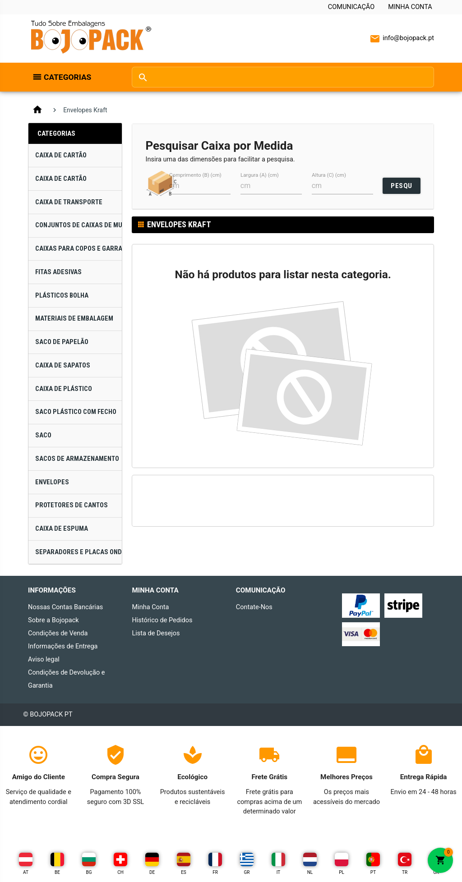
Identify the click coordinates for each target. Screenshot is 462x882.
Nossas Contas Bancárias (65, 607)
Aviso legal (44, 659)
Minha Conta (410, 7)
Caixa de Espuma (61, 529)
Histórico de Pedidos (162, 620)
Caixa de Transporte (68, 202)
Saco (43, 435)
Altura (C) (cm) (329, 175)
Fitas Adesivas (58, 272)
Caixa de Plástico (63, 389)
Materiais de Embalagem (74, 318)
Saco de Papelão (61, 342)
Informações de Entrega (62, 646)
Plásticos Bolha (61, 295)
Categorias (67, 77)
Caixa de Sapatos (62, 365)
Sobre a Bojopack (53, 620)
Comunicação (351, 7)
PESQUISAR (401, 188)
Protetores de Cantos (71, 505)
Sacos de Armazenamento (77, 459)
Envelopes (52, 482)
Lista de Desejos (156, 633)
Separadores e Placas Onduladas (78, 552)
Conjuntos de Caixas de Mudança (78, 225)
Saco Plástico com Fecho (75, 412)
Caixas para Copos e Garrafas (78, 249)
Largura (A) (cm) (259, 175)
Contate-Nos (254, 607)
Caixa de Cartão (61, 155)
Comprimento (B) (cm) (195, 175)
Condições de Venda (58, 633)
